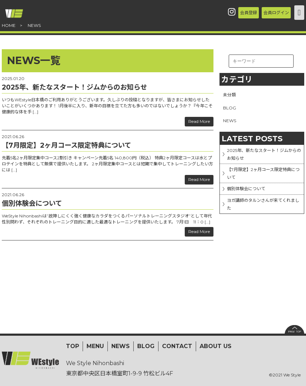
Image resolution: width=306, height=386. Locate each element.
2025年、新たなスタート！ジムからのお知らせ (263, 160)
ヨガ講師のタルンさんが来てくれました (265, 225)
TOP (72, 346)
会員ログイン (267, 12)
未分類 (230, 95)
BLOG (230, 109)
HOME (9, 25)
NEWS (231, 123)
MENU (95, 346)
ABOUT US (216, 346)
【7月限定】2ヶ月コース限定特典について (265, 185)
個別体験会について (252, 205)
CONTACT (177, 346)
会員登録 (221, 12)
